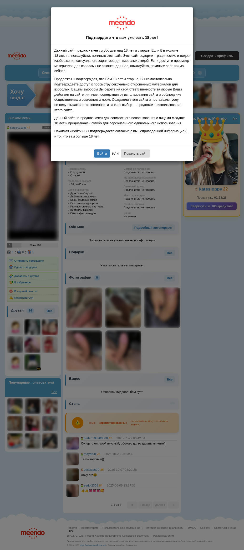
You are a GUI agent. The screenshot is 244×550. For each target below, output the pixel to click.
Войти (102, 153)
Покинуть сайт (135, 153)
